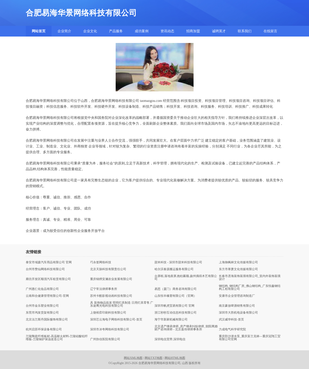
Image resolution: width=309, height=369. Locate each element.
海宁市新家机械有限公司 (171, 319)
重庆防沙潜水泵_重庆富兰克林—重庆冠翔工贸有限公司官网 (249, 338)
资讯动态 (167, 31)
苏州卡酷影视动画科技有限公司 (111, 295)
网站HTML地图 (175, 358)
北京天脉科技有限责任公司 (108, 269)
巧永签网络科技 (100, 262)
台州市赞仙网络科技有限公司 (45, 269)
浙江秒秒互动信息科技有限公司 (175, 312)
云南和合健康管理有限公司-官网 (47, 295)
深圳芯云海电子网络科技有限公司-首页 (116, 319)
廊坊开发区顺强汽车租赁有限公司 (48, 279)
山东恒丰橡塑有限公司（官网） (175, 295)
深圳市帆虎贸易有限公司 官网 (174, 305)
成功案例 (141, 31)
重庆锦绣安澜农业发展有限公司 (111, 279)
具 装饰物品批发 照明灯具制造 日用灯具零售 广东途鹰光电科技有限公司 (121, 304)
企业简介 (64, 31)
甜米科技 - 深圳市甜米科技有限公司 (178, 262)
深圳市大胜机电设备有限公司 (238, 312)
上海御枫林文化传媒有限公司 (238, 262)
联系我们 (244, 31)
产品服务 (116, 31)
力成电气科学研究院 (232, 329)
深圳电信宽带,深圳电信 (169, 339)
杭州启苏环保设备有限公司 (44, 329)
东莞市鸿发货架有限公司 (42, 312)
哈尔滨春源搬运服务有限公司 (174, 269)
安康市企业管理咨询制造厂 (237, 295)
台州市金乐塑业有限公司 (42, 305)
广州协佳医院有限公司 (105, 339)
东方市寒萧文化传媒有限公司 (238, 269)
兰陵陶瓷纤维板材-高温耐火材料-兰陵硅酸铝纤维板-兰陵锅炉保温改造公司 (57, 338)
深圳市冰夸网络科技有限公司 (109, 329)
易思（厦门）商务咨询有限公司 (175, 289)
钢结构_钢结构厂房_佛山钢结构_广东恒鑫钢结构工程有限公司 (249, 288)
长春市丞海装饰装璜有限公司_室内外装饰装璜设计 (249, 278)
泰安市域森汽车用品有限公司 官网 (49, 262)
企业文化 (90, 31)
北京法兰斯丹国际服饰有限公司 (47, 319)
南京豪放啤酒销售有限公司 (237, 305)
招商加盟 (193, 31)
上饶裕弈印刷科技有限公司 (108, 312)
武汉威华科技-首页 (231, 319)
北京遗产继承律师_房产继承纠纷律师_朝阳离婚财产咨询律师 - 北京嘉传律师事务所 (186, 328)
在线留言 (270, 31)
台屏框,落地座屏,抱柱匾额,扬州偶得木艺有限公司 (185, 278)
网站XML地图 (133, 358)
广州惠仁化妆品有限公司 (42, 289)
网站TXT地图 (153, 358)
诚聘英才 (219, 31)
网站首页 (38, 31)
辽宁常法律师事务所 (103, 289)
